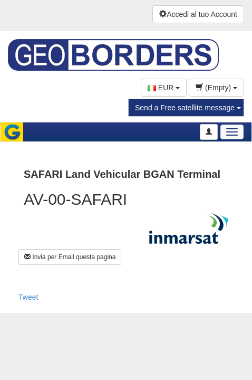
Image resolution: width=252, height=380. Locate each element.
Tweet (28, 297)
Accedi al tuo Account (198, 14)
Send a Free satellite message (188, 107)
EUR (164, 87)
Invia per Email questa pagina (69, 257)
